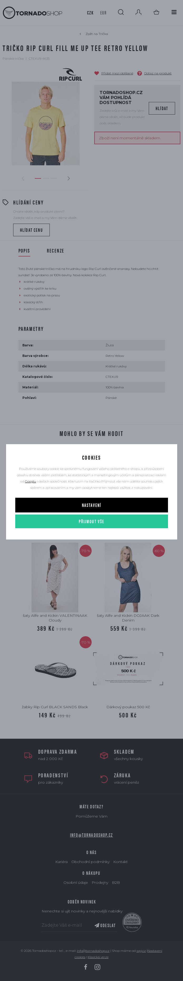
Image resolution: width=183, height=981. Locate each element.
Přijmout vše (92, 521)
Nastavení (91, 505)
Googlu (30, 481)
